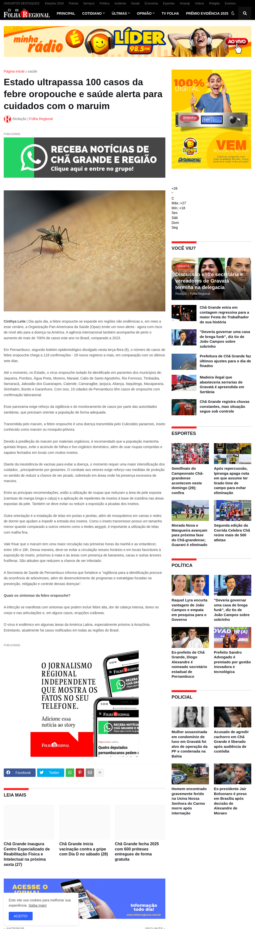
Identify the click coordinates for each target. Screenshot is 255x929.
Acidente (120, 3)
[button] (232, 13)
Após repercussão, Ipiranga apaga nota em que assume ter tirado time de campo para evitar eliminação (231, 480)
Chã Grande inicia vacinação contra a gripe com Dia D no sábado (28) (83, 849)
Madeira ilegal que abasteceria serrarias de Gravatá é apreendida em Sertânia (222, 384)
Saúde (135, 3)
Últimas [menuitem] (119, 13)
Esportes (169, 3)
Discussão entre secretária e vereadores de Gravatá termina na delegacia (209, 281)
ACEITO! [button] (21, 916)
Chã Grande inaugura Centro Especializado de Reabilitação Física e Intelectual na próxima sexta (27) (27, 854)
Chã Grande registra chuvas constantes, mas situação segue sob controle (225, 406)
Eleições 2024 (54, 3)
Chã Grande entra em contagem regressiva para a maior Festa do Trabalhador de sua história (224, 314)
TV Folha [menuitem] (170, 13)
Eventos (230, 3)
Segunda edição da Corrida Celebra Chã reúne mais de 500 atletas (232, 532)
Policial (73, 3)
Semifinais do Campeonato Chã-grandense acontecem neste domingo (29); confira (187, 480)
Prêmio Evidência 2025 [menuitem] (207, 13)
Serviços (89, 3)
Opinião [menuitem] (144, 13)
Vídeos (199, 3)
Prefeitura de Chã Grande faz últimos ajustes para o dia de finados (225, 361)
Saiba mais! (37, 905)
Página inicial (14, 71)
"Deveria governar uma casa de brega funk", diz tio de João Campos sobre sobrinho (225, 339)
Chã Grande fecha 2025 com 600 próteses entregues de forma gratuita (137, 851)
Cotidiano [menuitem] (92, 13)
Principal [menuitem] (66, 13)
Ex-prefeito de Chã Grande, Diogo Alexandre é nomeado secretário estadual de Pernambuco (189, 664)
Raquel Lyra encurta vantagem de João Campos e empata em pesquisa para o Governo (189, 610)
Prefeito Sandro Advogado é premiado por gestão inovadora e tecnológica (232, 662)
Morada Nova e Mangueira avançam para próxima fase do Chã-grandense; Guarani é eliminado (189, 535)
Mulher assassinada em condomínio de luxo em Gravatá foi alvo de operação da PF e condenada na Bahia (189, 744)
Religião (214, 3)
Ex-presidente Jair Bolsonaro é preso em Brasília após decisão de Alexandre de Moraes (230, 801)
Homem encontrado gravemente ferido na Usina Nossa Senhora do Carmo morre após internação (189, 801)
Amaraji (185, 3)
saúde (32, 71)
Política (104, 3)
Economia (151, 3)
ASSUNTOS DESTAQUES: (22, 3)
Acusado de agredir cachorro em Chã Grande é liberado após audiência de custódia (231, 741)
